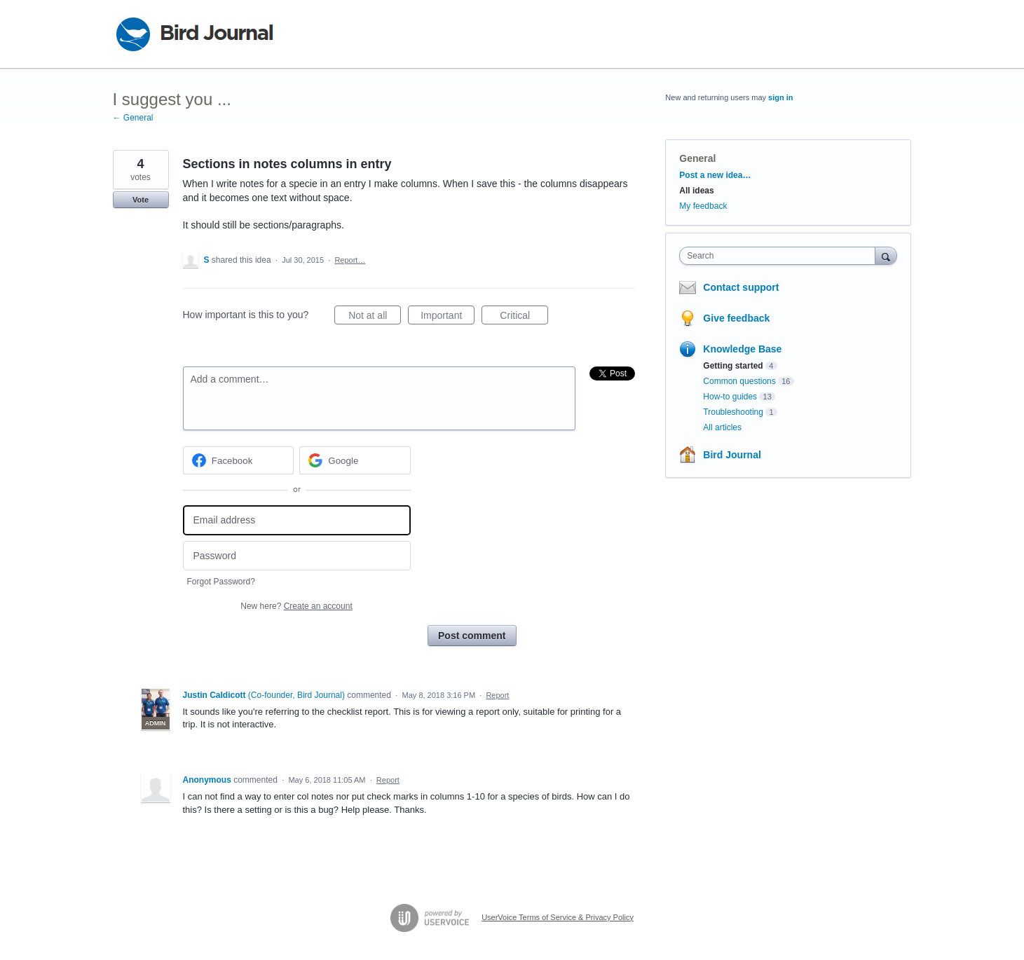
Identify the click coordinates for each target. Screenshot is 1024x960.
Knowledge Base (742, 349)
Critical (524, 317)
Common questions (739, 381)
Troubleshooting (733, 412)
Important (448, 317)
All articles (722, 427)
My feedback (703, 206)
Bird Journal (731, 454)
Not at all (374, 317)
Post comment (471, 635)
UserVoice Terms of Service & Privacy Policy (558, 917)
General (697, 158)
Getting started (733, 366)
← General (133, 118)
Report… (349, 260)
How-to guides (730, 397)
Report (497, 695)
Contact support (741, 287)
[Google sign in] (355, 460)
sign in (780, 97)
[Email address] (297, 520)
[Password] (297, 556)
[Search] (886, 255)
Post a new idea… (715, 175)
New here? (296, 606)
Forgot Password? (221, 582)
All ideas (696, 191)
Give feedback (736, 318)
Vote (140, 200)
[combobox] (780, 256)
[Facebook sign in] (238, 460)
